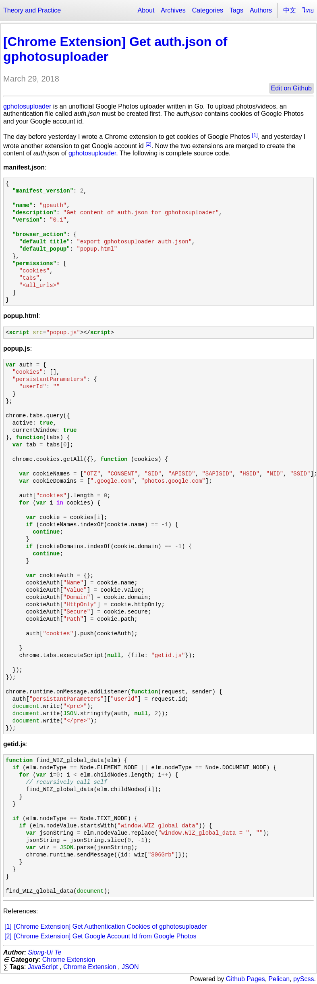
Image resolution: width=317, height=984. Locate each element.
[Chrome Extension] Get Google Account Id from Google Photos (105, 936)
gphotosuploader (27, 106)
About (146, 10)
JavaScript (43, 966)
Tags (236, 10)
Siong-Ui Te (44, 952)
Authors (261, 10)
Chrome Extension (68, 959)
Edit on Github (291, 88)
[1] (255, 135)
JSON (130, 966)
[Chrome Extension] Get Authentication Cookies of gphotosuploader (110, 926)
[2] (148, 144)
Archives (173, 10)
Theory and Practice (32, 10)
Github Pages (245, 979)
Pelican (279, 979)
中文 (289, 10)
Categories (207, 10)
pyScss (303, 979)
